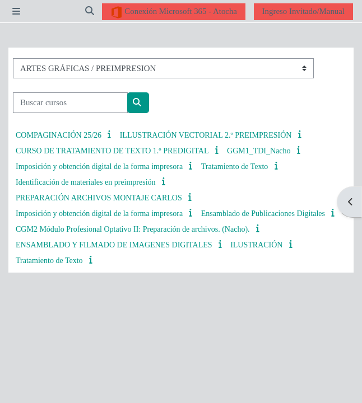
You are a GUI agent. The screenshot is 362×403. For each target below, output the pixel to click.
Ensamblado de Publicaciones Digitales (263, 213)
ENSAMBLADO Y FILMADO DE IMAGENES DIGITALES (114, 245)
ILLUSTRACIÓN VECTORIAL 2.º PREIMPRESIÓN (206, 135)
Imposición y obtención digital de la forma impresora (99, 166)
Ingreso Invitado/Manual (303, 11)
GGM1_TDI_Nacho (259, 151)
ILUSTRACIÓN (256, 245)
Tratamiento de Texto (234, 166)
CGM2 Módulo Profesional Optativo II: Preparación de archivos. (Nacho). (133, 229)
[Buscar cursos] (70, 102)
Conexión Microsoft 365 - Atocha (173, 12)
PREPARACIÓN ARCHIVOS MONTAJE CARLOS (99, 198)
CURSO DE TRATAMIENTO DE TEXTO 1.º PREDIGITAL (112, 151)
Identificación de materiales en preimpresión (86, 182)
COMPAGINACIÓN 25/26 (58, 135)
